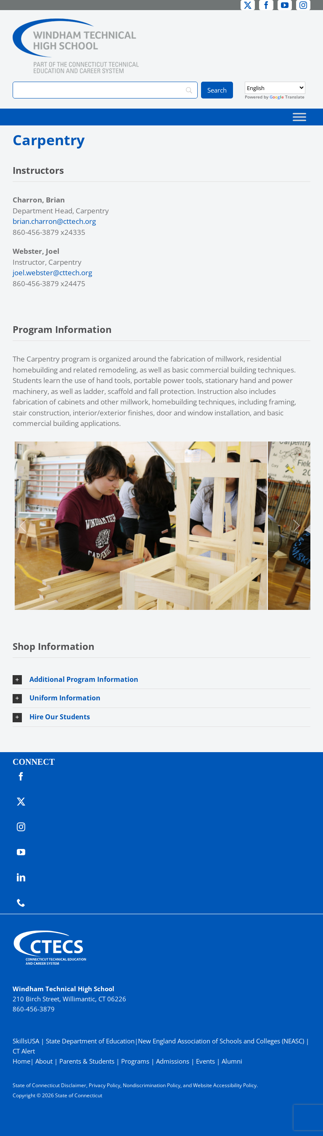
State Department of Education (90, 1041)
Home (21, 1061)
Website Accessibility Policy (225, 1085)
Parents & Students (86, 1061)
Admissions (172, 1061)
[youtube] (285, 5)
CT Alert (24, 1051)
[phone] (21, 903)
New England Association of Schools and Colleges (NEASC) (221, 1041)
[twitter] (248, 5)
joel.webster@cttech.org (52, 272)
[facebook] (266, 5)
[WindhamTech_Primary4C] (76, 22)
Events (205, 1061)
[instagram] (303, 5)
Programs (135, 1061)
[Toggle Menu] (299, 117)
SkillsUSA (27, 1041)
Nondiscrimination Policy (151, 1085)
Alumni (232, 1061)
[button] (161, 679)
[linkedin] (21, 877)
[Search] (105, 90)
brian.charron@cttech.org (54, 221)
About (44, 1061)
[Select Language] (275, 88)
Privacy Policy (104, 1085)
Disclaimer (73, 1085)
